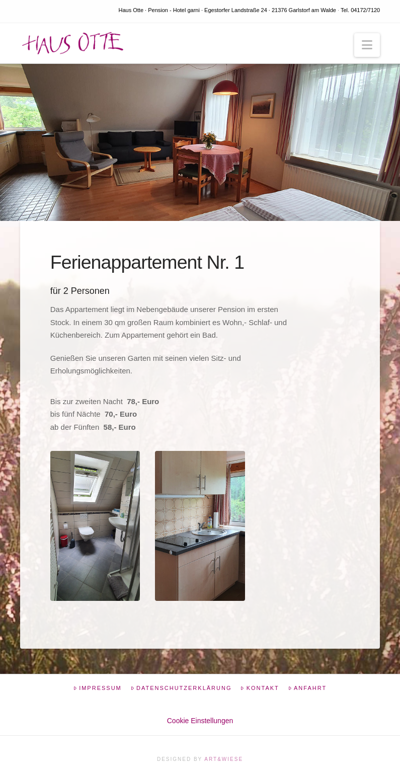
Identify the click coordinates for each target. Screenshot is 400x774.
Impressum (97, 688)
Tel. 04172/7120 (360, 10)
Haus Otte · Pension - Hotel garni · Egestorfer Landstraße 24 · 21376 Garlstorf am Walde (227, 10)
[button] (367, 45)
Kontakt (260, 688)
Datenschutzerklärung (181, 688)
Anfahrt (307, 688)
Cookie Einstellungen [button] (200, 721)
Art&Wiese (223, 759)
